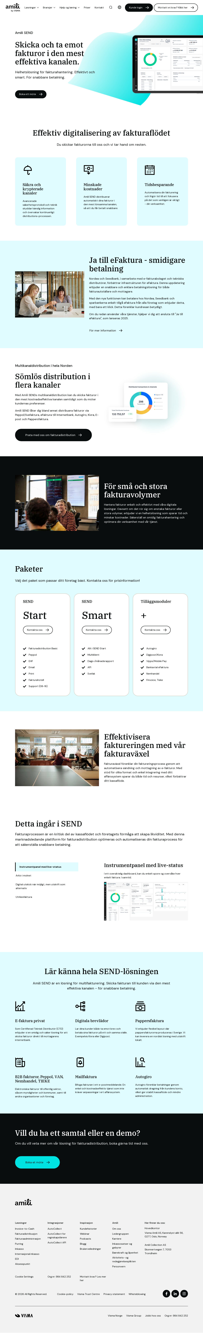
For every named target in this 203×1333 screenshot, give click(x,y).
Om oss (116, 1229)
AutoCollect (55, 1229)
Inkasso (19, 1249)
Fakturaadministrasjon (28, 1239)
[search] (110, 7)
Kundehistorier (88, 1229)
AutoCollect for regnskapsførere (57, 1235)
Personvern (118, 1266)
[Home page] (13, 8)
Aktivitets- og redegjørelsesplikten (124, 1259)
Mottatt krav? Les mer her (93, 1278)
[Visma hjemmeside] (24, 1316)
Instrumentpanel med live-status (40, 867)
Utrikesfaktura (24, 897)
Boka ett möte (27, 94)
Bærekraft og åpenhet (125, 1252)
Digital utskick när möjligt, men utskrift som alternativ (40, 886)
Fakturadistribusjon (26, 1234)
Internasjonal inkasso (27, 1254)
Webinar (84, 1234)
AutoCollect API (57, 1243)
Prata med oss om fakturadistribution (50, 435)
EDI (17, 1259)
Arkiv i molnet (23, 875)
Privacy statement (114, 1294)
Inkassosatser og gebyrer (122, 1246)
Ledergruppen (120, 1234)
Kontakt (99, 7)
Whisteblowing (137, 1294)
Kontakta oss (35, 630)
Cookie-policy (65, 1294)
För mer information (102, 330)
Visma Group (133, 1315)
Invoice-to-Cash (24, 1229)
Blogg (83, 1244)
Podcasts (85, 1239)
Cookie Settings (24, 1276)
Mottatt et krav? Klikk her (173, 7)
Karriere (116, 1239)
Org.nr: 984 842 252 (59, 1276)
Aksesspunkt (22, 1264)
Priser (87, 7)
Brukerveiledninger (90, 1249)
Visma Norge (115, 1315)
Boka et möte (34, 1162)
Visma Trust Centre (88, 1294)
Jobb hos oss (153, 1315)
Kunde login (135, 7)
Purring (19, 1244)
